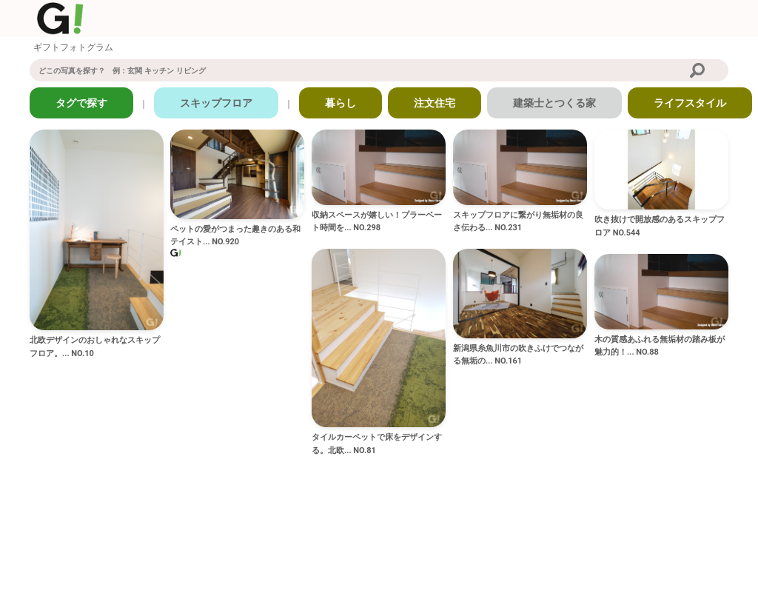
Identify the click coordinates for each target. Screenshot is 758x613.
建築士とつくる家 (554, 103)
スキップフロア (216, 103)
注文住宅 (434, 103)
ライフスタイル (690, 103)
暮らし (340, 103)
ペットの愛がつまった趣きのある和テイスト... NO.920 (235, 235)
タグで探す (81, 103)
